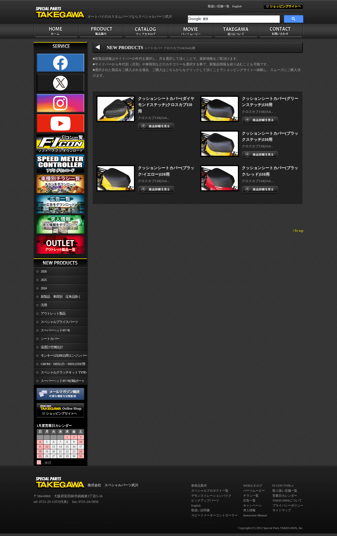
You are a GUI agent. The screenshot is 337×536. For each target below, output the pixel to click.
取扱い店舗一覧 (218, 6)
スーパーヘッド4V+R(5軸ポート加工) (59, 382)
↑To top (298, 231)
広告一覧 (249, 500)
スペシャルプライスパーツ (59, 322)
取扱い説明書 (200, 510)
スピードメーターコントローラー (214, 515)
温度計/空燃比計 (52, 347)
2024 (44, 288)
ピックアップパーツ (205, 500)
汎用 (44, 305)
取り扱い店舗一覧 (284, 490)
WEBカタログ (252, 485)
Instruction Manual (255, 515)
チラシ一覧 (251, 495)
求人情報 (249, 510)
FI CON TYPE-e (282, 485)
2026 (44, 271)
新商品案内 (199, 485)
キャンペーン (252, 505)
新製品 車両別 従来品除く (61, 297)
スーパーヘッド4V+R (55, 330)
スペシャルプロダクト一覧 (209, 490)
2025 (44, 280)
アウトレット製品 (53, 313)
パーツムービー (254, 490)
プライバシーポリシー (287, 505)
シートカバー (50, 339)
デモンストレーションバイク (211, 495)
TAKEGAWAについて (287, 500)
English (237, 6)
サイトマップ (281, 510)
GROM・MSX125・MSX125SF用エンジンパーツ (59, 365)
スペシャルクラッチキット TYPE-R (60, 373)
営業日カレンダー (284, 495)
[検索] (234, 19)
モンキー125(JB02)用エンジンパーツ (60, 357)
